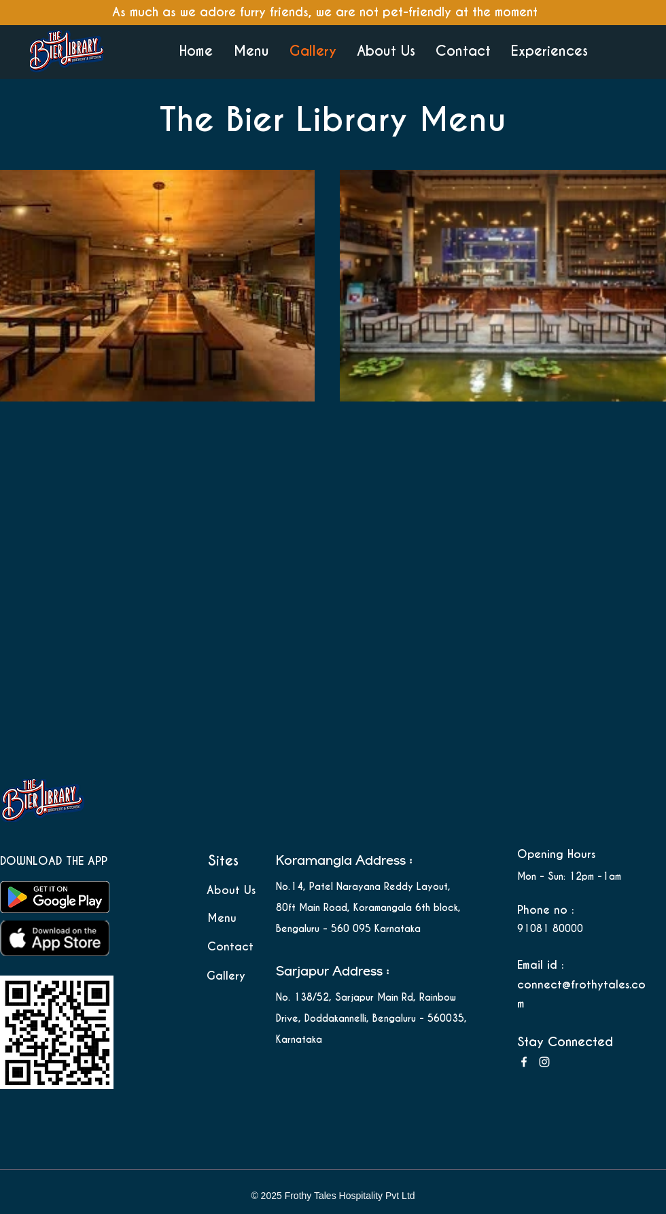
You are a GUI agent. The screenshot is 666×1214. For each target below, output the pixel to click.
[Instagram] (544, 1062)
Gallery (226, 976)
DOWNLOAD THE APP (55, 861)
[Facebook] (524, 1062)
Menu (221, 918)
